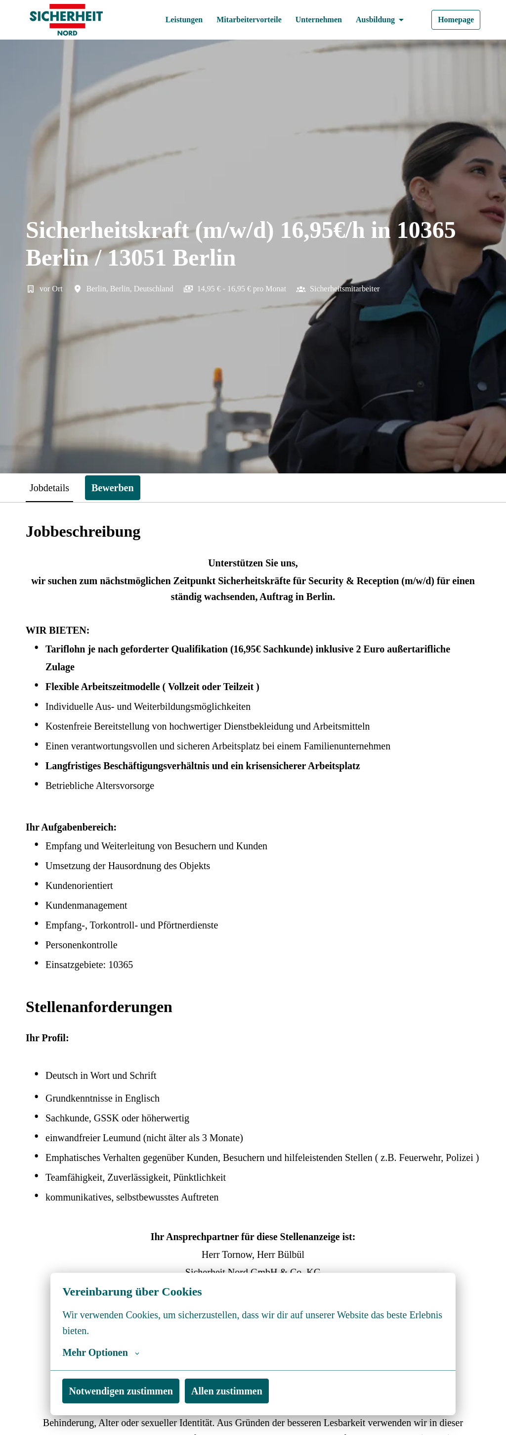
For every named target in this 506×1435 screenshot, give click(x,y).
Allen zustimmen (237, 1391)
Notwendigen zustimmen (125, 1391)
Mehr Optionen (101, 1352)
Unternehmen (311, 20)
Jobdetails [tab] (53, 487)
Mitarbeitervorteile (236, 20)
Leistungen (166, 20)
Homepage (454, 20)
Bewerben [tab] (121, 487)
